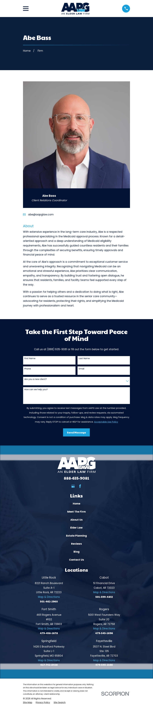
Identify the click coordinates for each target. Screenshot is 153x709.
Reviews (76, 544)
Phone (27, 368)
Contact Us (76, 560)
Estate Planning (76, 535)
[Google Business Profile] (73, 486)
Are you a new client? (35, 379)
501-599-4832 (104, 597)
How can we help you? (36, 389)
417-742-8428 (49, 664)
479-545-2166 (104, 664)
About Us (76, 520)
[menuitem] (27, 703)
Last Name (84, 358)
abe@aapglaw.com (41, 214)
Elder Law (76, 527)
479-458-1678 (49, 633)
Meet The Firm (76, 511)
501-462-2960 (49, 601)
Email (81, 368)
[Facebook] (80, 486)
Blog (76, 551)
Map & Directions (49, 597)
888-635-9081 (76, 478)
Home (76, 503)
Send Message (76, 432)
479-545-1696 (104, 633)
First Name (29, 358)
